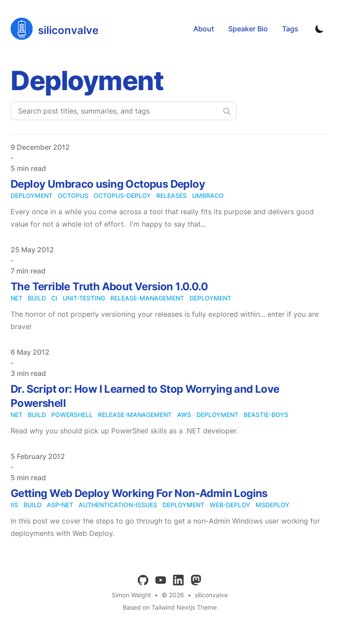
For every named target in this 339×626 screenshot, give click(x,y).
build (37, 298)
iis (14, 504)
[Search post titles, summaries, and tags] (124, 111)
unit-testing (84, 298)
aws (184, 414)
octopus (73, 195)
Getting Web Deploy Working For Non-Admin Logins (139, 493)
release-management (147, 298)
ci (54, 298)
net (17, 298)
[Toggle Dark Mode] (320, 29)
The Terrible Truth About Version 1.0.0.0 (109, 286)
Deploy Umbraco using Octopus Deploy (108, 184)
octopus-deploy (122, 195)
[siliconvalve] (54, 29)
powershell (72, 414)
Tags (290, 28)
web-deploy (230, 504)
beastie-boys (266, 414)
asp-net (60, 504)
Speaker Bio (248, 28)
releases (171, 195)
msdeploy (273, 504)
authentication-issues (118, 504)
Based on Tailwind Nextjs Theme (170, 607)
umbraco (208, 195)
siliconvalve (211, 595)
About (203, 28)
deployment (32, 195)
